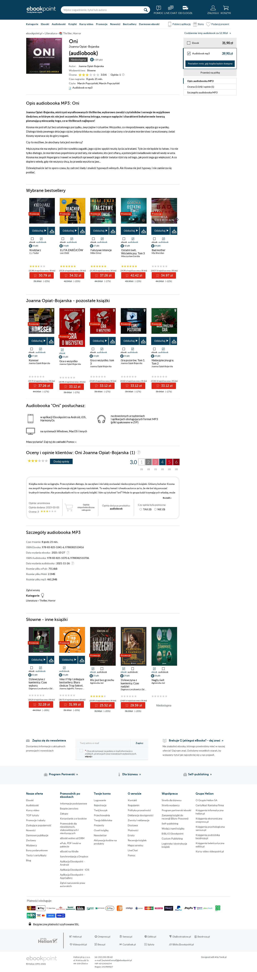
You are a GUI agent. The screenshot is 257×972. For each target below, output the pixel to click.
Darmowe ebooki (149, 24)
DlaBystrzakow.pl (182, 936)
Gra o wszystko (68, 361)
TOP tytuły (32, 815)
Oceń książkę (101, 830)
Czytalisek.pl (129, 944)
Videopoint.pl (80, 944)
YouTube (3, 914)
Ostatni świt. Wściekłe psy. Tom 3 (133, 251)
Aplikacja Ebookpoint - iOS (74, 869)
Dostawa (133, 825)
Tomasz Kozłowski (84, 688)
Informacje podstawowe (73, 803)
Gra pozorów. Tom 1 (133, 360)
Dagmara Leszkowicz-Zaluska (43, 688)
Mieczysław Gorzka (130, 256)
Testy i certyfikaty (36, 855)
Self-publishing (170, 823)
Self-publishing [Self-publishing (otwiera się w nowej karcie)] (198, 774)
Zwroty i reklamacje (138, 820)
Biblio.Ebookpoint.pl (183, 944)
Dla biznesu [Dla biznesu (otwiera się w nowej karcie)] (130, 774)
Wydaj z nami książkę (173, 828)
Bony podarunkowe (37, 850)
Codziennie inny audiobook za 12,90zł (206, 33)
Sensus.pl (127, 936)
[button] (177, 220)
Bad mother (158, 250)
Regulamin (133, 805)
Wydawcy (31, 845)
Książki (72, 24)
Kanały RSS (3, 932)
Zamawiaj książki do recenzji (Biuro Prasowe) (175, 817)
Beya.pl (101, 944)
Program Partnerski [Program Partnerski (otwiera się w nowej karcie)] (62, 774)
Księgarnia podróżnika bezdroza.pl (208, 836)
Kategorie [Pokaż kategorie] (32, 24)
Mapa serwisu (135, 845)
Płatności (133, 830)
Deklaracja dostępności (140, 815)
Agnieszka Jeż (97, 683)
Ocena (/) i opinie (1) (200, 86)
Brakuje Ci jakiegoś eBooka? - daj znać (194, 740)
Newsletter (100, 835)
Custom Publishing (172, 838)
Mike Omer (96, 253)
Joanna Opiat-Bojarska (91, 66)
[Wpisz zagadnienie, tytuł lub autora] (101, 9)
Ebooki (45, 24)
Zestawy (31, 840)
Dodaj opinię (61, 461)
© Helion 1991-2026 (36, 964)
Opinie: (116, 74)
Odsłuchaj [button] (37, 230)
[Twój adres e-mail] (103, 743)
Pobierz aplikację (181, 24)
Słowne (91, 70)
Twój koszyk (100, 810)
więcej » (88, 756)
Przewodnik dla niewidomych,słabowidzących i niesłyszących (69, 828)
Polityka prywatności (139, 810)
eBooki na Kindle (69, 851)
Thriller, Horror (47, 600)
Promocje (101, 24)
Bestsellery (129, 24)
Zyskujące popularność (38, 825)
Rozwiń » (167, 497)
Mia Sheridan (158, 253)
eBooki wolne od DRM (72, 838)
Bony (201, 24)
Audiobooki (59, 24)
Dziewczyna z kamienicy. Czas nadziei (130, 683)
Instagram (3, 907)
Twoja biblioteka (103, 820)
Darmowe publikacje (37, 835)
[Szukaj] (145, 9)
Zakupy (64, 813)
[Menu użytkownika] (213, 10)
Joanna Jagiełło (66, 688)
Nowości (115, 24)
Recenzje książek (137, 840)
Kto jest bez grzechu (102, 680)
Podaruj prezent (220, 24)
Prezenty (99, 825)
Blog (28, 860)
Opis (200, 80)
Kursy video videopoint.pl (210, 851)
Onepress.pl (104, 936)
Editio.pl (152, 936)
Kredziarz (35, 250)
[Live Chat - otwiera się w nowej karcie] (170, 10)
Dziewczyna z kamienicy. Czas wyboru (38, 682)
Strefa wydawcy (171, 805)
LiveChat (133, 850)
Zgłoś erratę (33, 590)
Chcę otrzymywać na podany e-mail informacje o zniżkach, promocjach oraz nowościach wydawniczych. (108, 753)
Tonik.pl (222, 957)
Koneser (34, 360)
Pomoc (70, 441)
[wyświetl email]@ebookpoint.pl (117, 960)
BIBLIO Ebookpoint (172, 833)
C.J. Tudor (34, 253)
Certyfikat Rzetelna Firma (210, 805)
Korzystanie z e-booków (73, 818)
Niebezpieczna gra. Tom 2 (163, 362)
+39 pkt (98, 59)
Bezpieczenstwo (69, 808)
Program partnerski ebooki (176, 810)
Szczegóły (202, 92)
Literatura (31, 600)
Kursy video (86, 24)
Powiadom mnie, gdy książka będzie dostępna (210, 63)
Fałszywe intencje (101, 250)
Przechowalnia (102, 815)
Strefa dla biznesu (172, 800)
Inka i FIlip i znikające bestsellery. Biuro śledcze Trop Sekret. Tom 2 (71, 683)
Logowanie (100, 800)
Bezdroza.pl (204, 936)
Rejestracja (100, 805)
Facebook (3, 893)
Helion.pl (77, 936)
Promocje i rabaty (35, 820)
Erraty (131, 835)
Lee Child (64, 253)
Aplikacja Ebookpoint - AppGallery (72, 876)
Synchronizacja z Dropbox (74, 856)
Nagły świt (158, 680)
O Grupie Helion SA (206, 800)
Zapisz (139, 743)
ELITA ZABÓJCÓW (71, 250)
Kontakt (132, 800)
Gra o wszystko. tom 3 (102, 362)
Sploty (151, 944)
